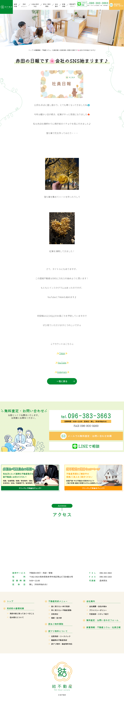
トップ (31, 50)
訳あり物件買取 (47, 5)
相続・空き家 (56, 618)
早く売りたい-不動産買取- (61, 610)
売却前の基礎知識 (15, 608)
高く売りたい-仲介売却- (60, 606)
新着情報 (63, 5)
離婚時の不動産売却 (59, 640)
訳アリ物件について (58, 631)
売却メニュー (24, 5)
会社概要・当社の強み (98, 606)
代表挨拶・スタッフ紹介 (99, 614)
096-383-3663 (97, 3)
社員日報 (63, 50)
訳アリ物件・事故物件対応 (61, 644)
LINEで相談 (84, 4)
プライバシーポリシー (98, 610)
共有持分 (54, 614)
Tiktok (62, 353)
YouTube (62, 362)
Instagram (62, 372)
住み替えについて (17, 617)
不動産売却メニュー (58, 601)
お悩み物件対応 (35, 5)
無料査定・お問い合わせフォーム (102, 620)
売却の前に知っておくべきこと (22, 613)
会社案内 (56, 5)
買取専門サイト (72, 5)
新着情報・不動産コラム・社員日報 (46, 50)
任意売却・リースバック (60, 636)
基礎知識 (15, 5)
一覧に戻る (62, 381)
